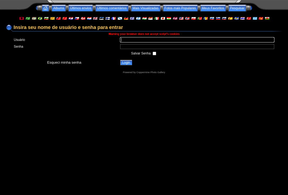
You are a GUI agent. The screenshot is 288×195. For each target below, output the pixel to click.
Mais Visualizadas (146, 8)
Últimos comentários (112, 8)
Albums (58, 8)
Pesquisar (237, 8)
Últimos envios (80, 8)
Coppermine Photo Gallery (150, 72)
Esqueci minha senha (64, 62)
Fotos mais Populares (180, 8)
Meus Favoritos (213, 8)
